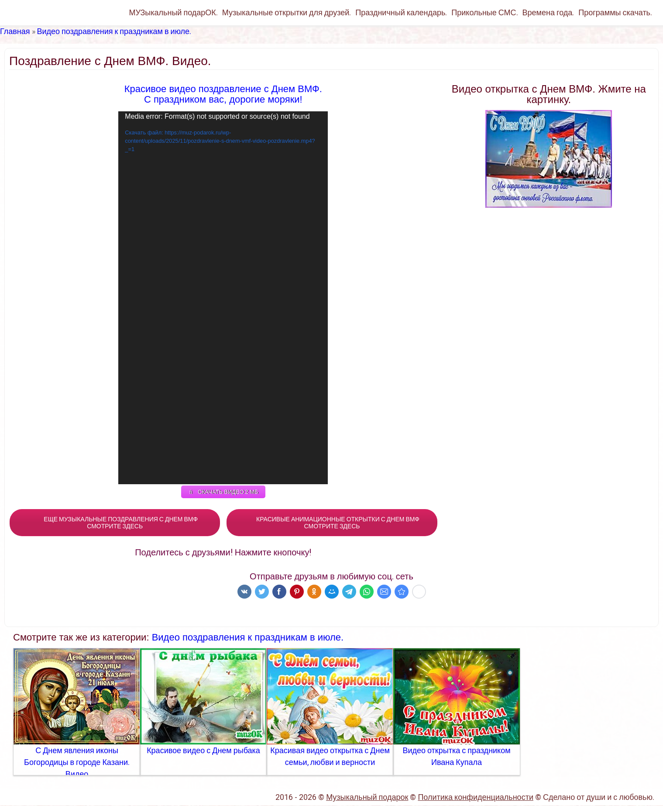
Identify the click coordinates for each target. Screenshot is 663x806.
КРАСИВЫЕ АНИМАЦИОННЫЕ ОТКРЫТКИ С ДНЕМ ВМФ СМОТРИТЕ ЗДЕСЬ (331, 523)
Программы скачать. (615, 12)
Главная (15, 31)
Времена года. (548, 12)
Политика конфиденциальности (475, 798)
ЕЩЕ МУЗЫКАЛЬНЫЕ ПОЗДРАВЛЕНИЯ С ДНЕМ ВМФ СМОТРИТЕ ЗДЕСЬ (115, 523)
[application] (223, 297)
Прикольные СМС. (484, 12)
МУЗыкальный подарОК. (173, 12)
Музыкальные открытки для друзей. (286, 12)
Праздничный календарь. (401, 12)
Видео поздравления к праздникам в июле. (114, 31)
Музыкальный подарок (367, 798)
